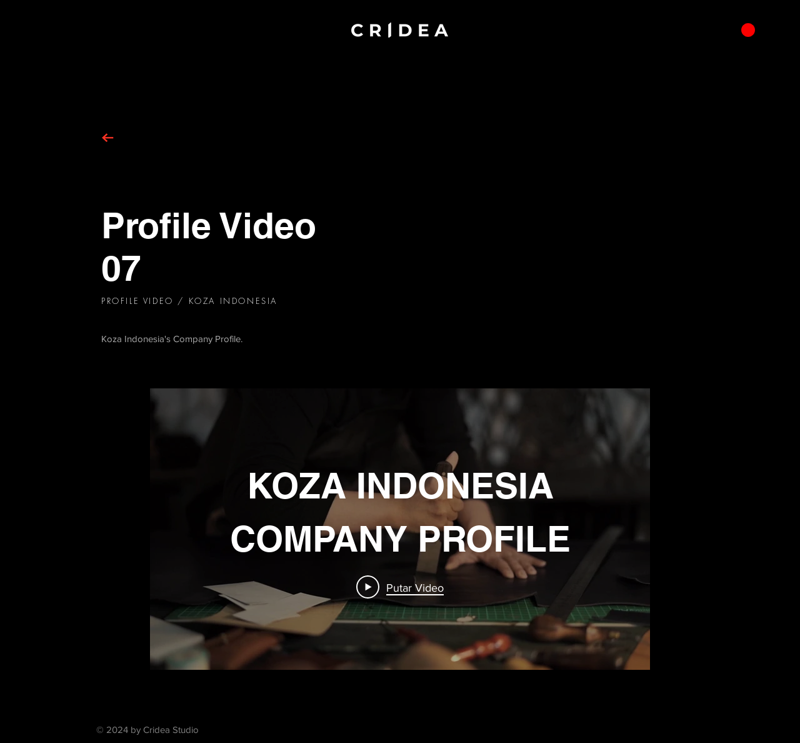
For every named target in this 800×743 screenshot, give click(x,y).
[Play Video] (400, 587)
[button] (748, 30)
